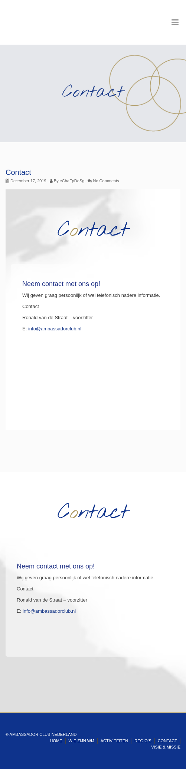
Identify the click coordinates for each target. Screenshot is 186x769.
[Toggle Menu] (175, 23)
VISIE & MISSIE (165, 747)
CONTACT (167, 740)
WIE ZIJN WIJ (81, 740)
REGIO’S (142, 740)
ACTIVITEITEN (114, 740)
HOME (56, 740)
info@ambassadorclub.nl (54, 328)
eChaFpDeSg (72, 181)
